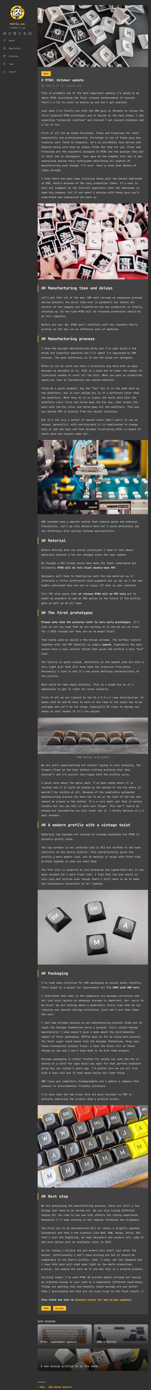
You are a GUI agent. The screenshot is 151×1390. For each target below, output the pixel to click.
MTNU (46, 1308)
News (46, 73)
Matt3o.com (17, 24)
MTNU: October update (64, 80)
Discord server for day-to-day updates (102, 1299)
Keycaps (59, 1308)
